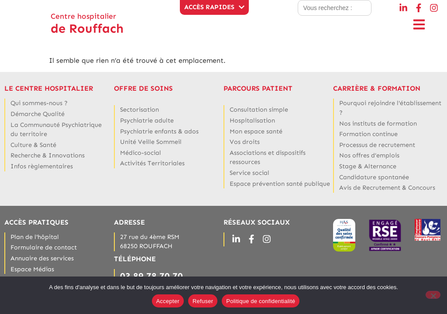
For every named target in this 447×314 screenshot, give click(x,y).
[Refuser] (433, 295)
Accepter (167, 301)
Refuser (203, 301)
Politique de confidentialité (260, 301)
